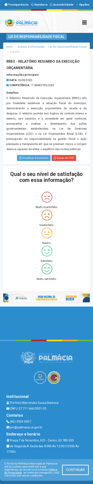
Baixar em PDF (64, 157)
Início (9, 46)
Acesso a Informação (31, 46)
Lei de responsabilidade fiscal (67, 46)
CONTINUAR (75, 470)
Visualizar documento (33, 157)
